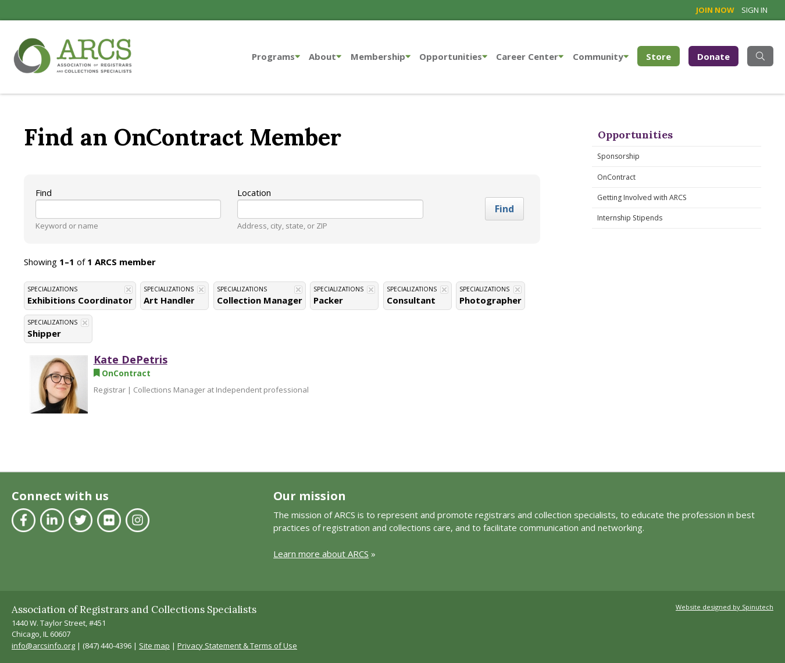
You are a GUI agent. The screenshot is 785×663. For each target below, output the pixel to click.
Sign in (754, 10)
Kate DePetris (130, 359)
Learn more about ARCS (321, 553)
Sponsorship (618, 156)
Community (601, 56)
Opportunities (453, 56)
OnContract (616, 177)
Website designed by (724, 607)
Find (43, 192)
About (325, 56)
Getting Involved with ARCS (642, 197)
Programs (276, 56)
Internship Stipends (629, 218)
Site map (154, 645)
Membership (381, 56)
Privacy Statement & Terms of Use (237, 645)
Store (663, 55)
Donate (713, 56)
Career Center (529, 56)
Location (254, 192)
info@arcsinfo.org (43, 645)
